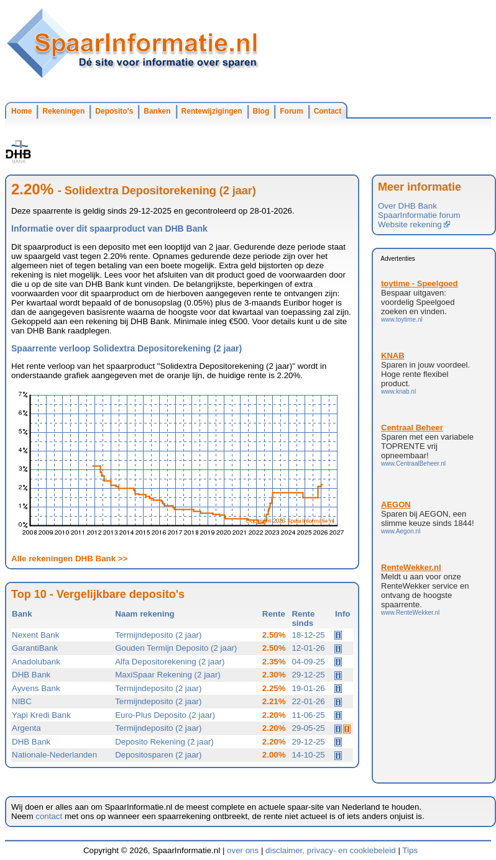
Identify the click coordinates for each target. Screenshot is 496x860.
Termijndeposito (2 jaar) (158, 635)
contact (48, 816)
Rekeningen (63, 111)
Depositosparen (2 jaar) (158, 754)
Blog (261, 111)
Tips (410, 850)
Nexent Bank (35, 635)
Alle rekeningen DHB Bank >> (69, 558)
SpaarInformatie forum (419, 215)
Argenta (26, 728)
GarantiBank (35, 648)
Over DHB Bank (407, 205)
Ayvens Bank (36, 688)
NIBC (22, 701)
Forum (291, 111)
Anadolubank (36, 661)
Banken (157, 111)
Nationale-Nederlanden (54, 754)
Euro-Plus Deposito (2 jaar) (165, 715)
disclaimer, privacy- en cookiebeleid (330, 850)
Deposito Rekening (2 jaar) (164, 741)
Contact (328, 111)
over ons (243, 850)
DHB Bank (31, 674)
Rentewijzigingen (211, 111)
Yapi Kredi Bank (41, 715)
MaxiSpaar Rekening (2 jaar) (168, 674)
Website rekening (414, 224)
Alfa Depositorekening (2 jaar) (169, 661)
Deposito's (114, 111)
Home (21, 111)
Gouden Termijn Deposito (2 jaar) (176, 648)
